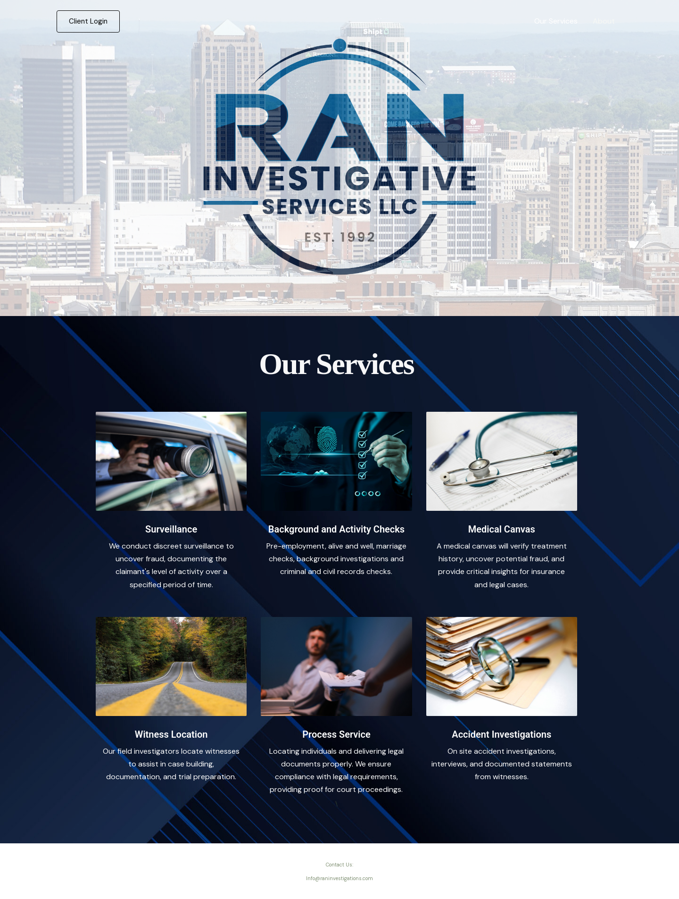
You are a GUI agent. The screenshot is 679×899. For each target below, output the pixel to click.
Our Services (556, 21)
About (604, 21)
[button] (88, 21)
